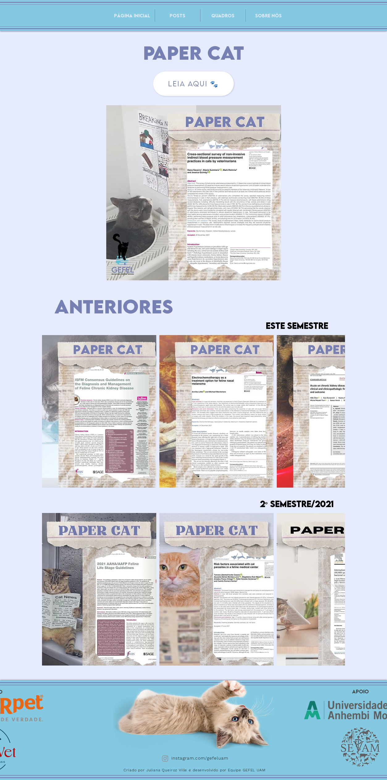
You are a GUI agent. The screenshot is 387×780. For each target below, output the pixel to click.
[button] (223, 15)
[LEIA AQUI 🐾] (193, 83)
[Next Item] (334, 411)
